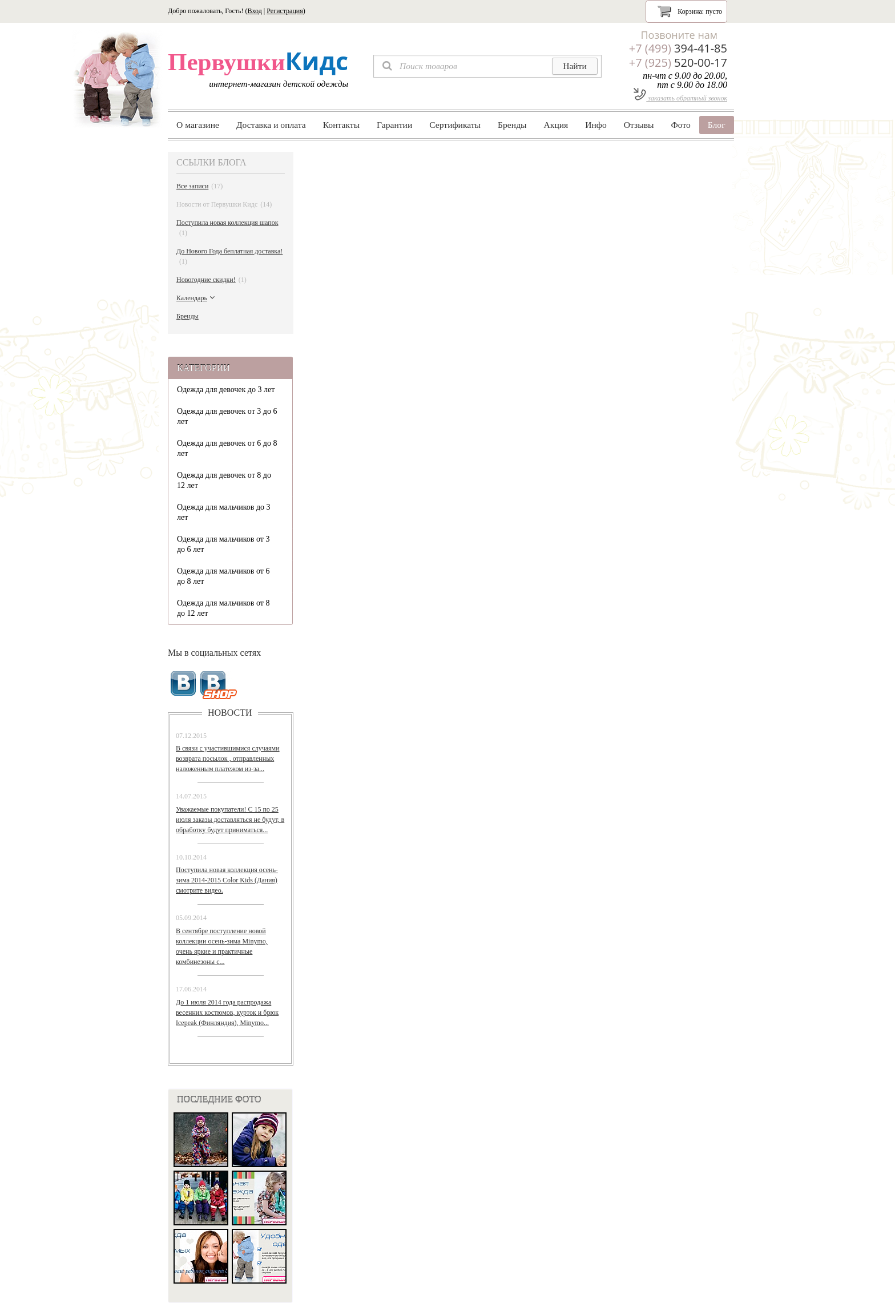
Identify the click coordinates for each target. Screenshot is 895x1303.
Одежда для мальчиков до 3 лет (224, 512)
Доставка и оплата (271, 125)
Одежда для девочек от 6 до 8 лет (227, 448)
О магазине (197, 125)
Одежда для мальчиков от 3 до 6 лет (223, 544)
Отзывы (639, 125)
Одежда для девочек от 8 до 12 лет (224, 480)
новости (230, 712)
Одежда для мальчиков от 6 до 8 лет (223, 576)
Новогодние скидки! (211, 280)
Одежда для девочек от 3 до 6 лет (227, 416)
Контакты (341, 125)
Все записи (199, 186)
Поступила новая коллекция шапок (227, 228)
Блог (716, 125)
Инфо (596, 125)
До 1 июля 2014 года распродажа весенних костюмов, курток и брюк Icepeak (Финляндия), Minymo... (227, 1012)
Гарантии (394, 125)
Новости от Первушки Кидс (224, 204)
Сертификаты (455, 125)
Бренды (512, 125)
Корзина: (690, 10)
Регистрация (285, 11)
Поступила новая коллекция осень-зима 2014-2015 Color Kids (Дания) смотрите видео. (227, 880)
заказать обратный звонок (680, 98)
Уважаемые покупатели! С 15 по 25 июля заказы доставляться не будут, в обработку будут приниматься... (230, 819)
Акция (556, 125)
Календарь (196, 297)
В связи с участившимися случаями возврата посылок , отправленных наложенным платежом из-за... (228, 758)
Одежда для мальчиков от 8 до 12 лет (223, 608)
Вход (255, 11)
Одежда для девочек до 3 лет (226, 389)
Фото (681, 125)
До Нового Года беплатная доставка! (229, 257)
